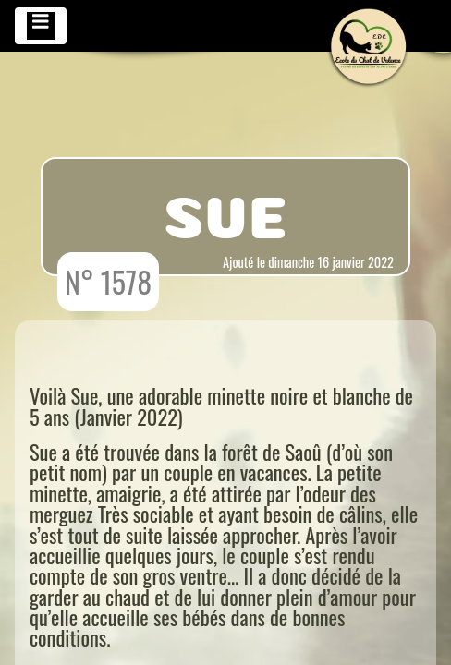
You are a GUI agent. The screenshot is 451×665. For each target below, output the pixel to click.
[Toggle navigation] (41, 25)
